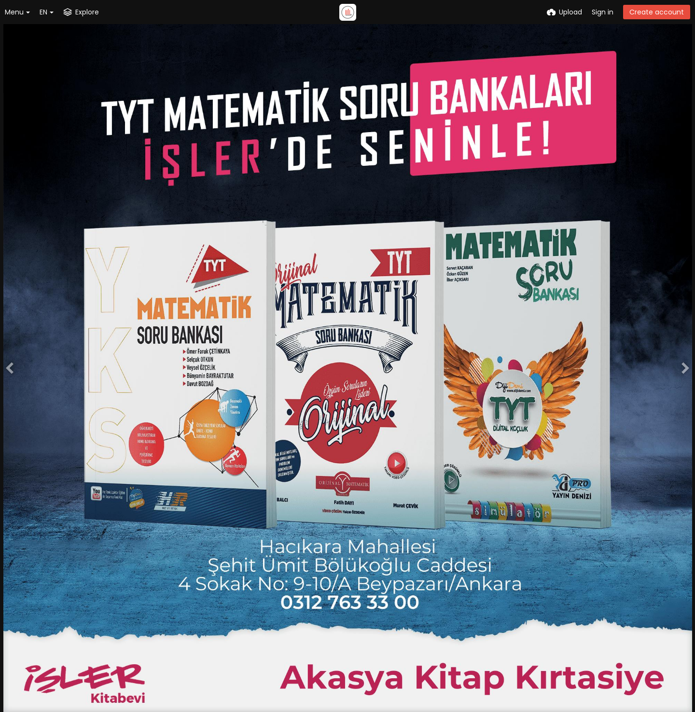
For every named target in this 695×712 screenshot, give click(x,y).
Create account (656, 12)
